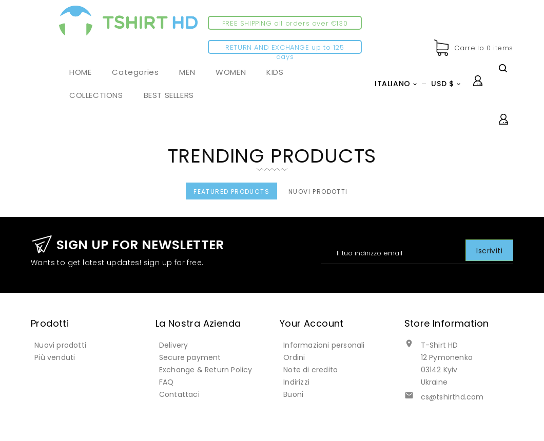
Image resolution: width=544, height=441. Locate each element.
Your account (312, 323)
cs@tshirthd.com (452, 397)
